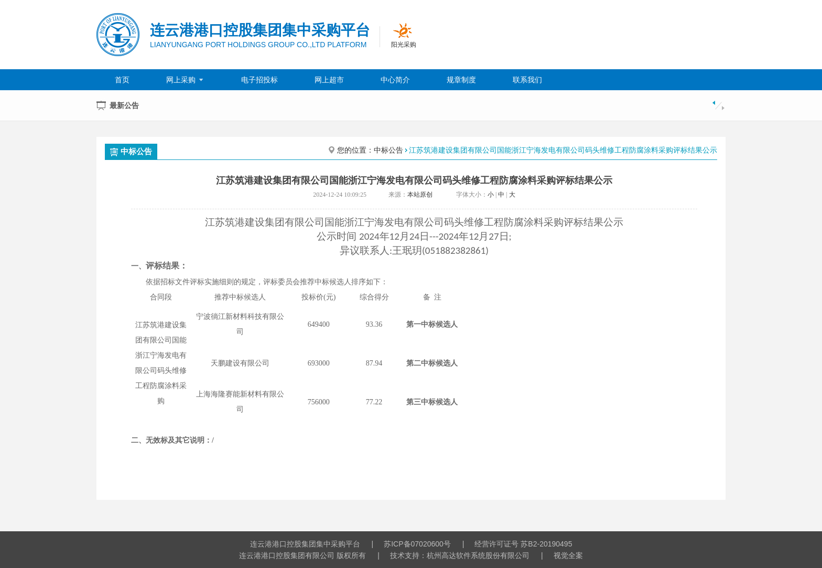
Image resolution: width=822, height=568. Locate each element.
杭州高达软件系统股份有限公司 (478, 555)
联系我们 (527, 80)
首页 (122, 80)
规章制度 (461, 80)
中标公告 (131, 151)
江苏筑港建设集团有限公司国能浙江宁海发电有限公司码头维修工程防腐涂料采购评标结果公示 (563, 150)
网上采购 (185, 80)
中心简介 (395, 80)
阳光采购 (403, 44)
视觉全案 (568, 555)
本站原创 (419, 194)
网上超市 (329, 80)
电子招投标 (259, 80)
